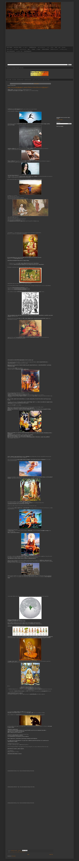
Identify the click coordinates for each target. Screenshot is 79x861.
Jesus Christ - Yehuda (17, 47)
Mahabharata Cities (32, 47)
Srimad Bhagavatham (27, 51)
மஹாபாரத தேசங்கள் (41, 47)
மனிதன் (21, 851)
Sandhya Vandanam (45, 49)
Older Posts (51, 854)
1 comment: (19, 850)
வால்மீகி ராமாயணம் (63, 49)
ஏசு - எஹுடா (25, 47)
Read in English (9, 47)
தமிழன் (52, 47)
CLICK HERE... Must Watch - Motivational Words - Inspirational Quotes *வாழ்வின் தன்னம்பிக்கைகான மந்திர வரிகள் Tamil (28, 79)
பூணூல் (29, 49)
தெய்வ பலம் (15, 851)
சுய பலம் (11, 851)
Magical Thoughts (60, 119)
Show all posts (36, 83)
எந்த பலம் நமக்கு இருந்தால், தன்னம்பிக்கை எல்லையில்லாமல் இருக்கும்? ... (29, 87)
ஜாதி (59, 47)
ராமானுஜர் (38, 49)
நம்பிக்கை (18, 851)
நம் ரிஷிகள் (16, 49)
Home (28, 854)
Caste (56, 47)
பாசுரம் (48, 47)
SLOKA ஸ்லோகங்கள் (54, 49)
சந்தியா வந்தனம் (10, 49)
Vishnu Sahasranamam (11, 51)
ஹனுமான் (24, 851)
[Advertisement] (39, 37)
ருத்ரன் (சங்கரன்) (23, 49)
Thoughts (33, 49)
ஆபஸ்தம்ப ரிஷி (19, 51)
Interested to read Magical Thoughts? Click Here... (15, 67)
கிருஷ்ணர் (63, 47)
